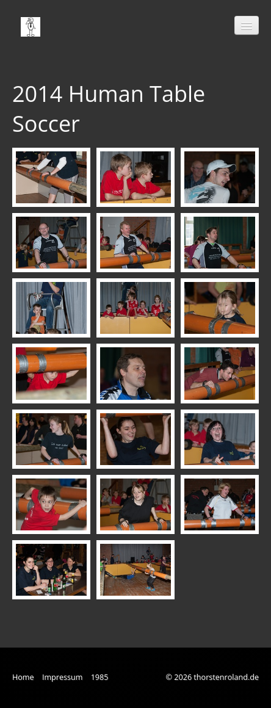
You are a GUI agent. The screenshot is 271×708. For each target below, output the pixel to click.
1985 (100, 677)
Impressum (62, 677)
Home (23, 677)
